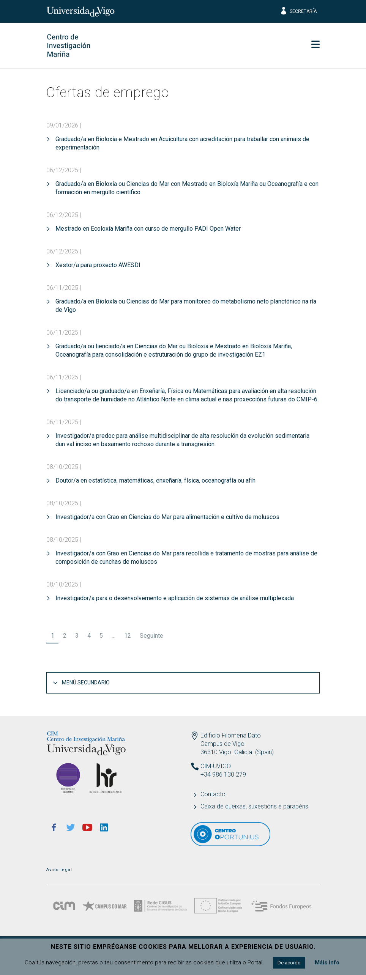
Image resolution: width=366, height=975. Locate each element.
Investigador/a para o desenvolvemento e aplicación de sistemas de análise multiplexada (174, 598)
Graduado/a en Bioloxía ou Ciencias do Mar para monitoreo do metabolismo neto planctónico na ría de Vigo (185, 305)
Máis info (327, 962)
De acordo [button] (289, 963)
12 (127, 635)
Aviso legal (59, 869)
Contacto (213, 794)
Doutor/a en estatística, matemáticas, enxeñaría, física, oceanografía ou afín (155, 480)
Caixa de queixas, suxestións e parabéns (254, 806)
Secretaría (298, 11)
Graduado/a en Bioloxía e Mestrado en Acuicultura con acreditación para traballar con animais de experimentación (182, 143)
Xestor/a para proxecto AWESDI (97, 265)
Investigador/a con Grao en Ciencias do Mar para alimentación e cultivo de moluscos (167, 517)
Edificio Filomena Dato (230, 735)
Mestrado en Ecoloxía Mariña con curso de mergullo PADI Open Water (148, 228)
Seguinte (151, 635)
